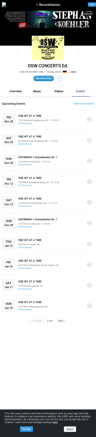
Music (37, 91)
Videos (58, 91)
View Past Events (84, 103)
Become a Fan (43, 78)
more (73, 72)
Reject (70, 429)
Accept (26, 429)
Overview (16, 91)
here (55, 422)
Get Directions (25, 123)
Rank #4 (88, 13)
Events (80, 91)
